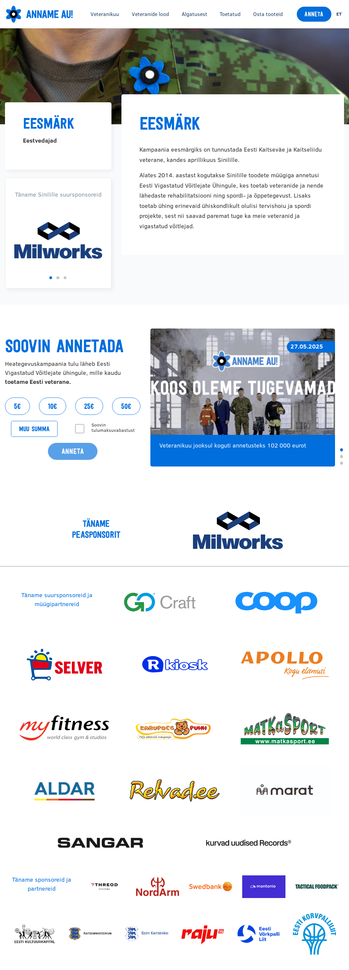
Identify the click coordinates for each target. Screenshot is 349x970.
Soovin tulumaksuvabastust (113, 427)
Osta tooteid (268, 14)
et (339, 14)
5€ (17, 406)
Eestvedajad (40, 140)
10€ (52, 406)
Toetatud (230, 14)
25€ (89, 406)
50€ (126, 406)
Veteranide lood (150, 14)
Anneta (313, 14)
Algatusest (194, 14)
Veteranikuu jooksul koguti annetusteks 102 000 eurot (232, 445)
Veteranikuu (104, 14)
